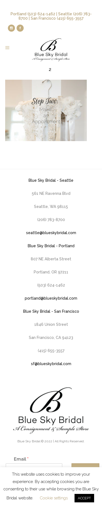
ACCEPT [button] (84, 498)
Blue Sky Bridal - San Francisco (51, 311)
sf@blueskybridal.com (51, 364)
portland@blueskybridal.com (51, 298)
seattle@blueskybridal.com (51, 233)
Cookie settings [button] (54, 498)
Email (21, 459)
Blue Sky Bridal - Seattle (51, 180)
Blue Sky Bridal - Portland (51, 246)
